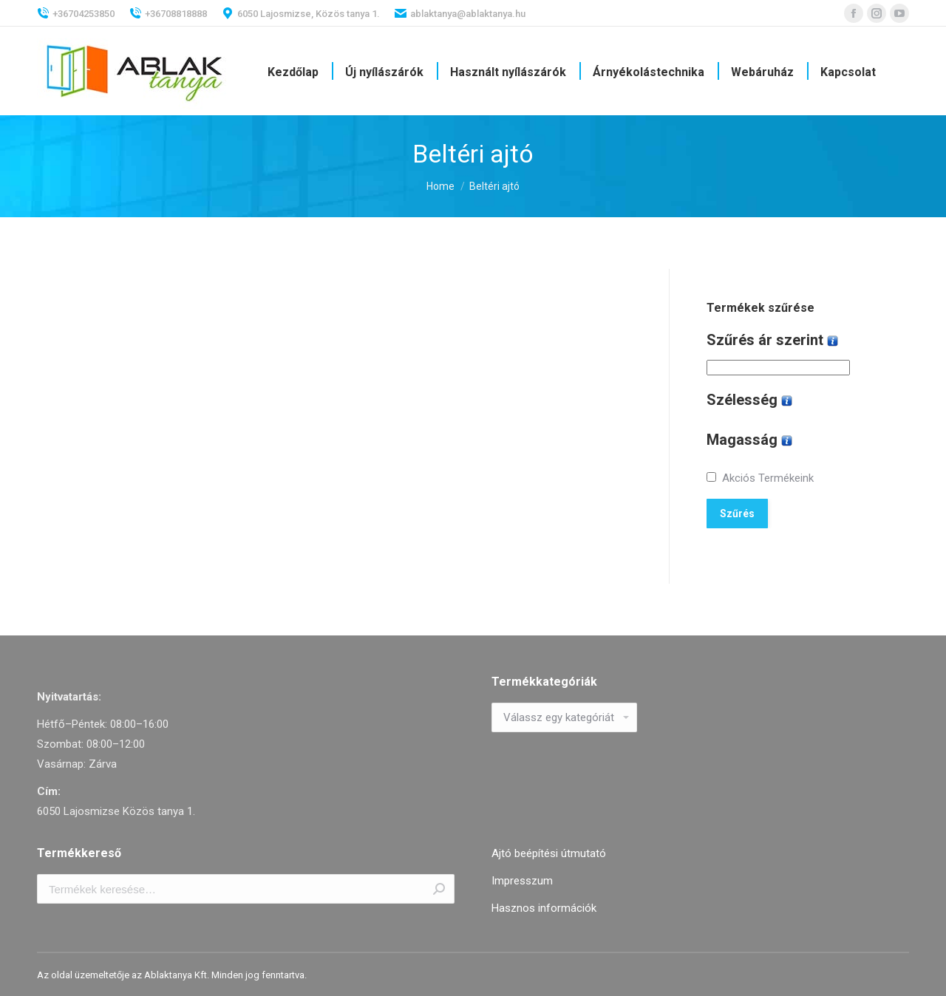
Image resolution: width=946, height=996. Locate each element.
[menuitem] (293, 72)
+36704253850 (76, 13)
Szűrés (737, 513)
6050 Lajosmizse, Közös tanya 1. (301, 13)
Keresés (439, 889)
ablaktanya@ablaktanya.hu (460, 13)
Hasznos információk (543, 908)
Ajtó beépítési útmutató (548, 853)
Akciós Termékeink (768, 478)
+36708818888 (168, 13)
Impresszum (522, 880)
